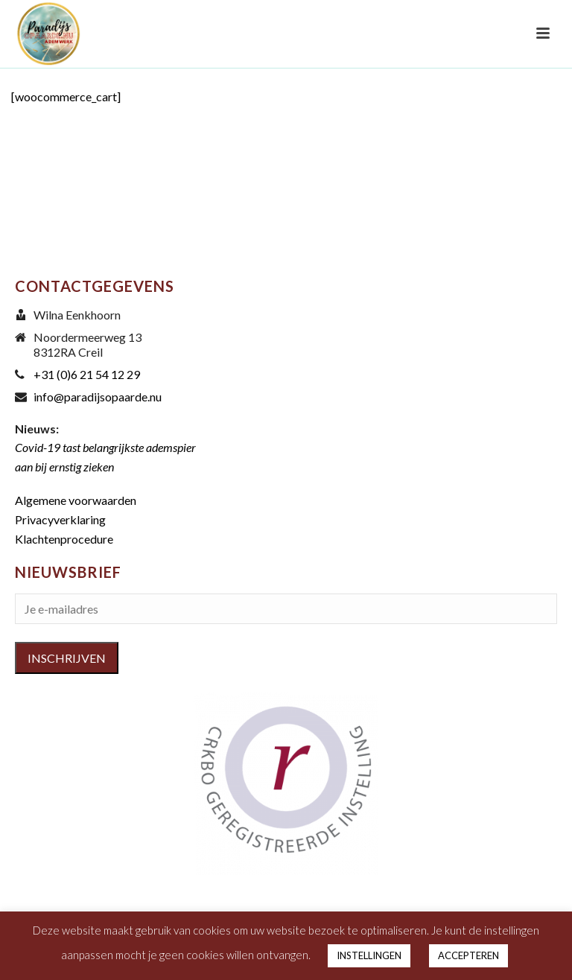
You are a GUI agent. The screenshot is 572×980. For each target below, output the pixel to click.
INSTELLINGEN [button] (369, 955)
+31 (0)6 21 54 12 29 (87, 374)
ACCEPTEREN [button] (468, 955)
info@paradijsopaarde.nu (98, 397)
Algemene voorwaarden (75, 500)
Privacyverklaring (60, 519)
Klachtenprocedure (64, 539)
